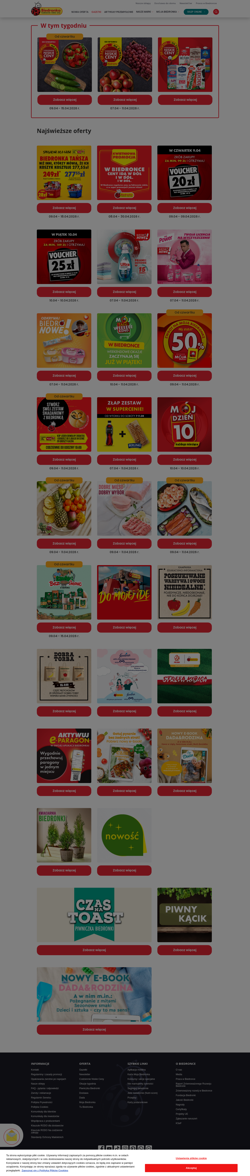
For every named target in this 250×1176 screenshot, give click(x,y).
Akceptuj (191, 1168)
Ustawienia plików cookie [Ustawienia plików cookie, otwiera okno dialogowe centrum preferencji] (191, 1158)
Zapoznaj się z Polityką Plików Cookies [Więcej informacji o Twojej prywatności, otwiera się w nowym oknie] (45, 1170)
